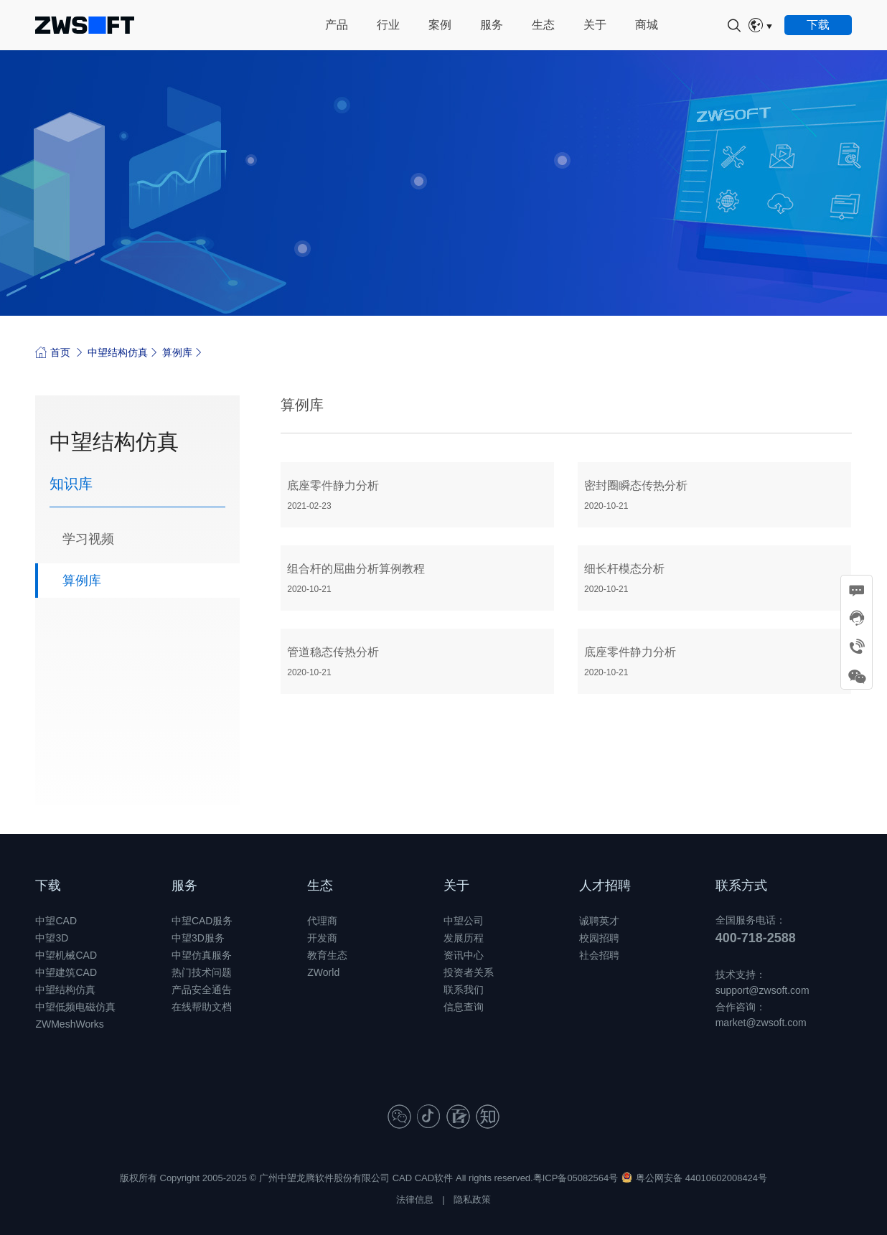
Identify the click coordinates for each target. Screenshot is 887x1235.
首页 (52, 352)
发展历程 (464, 938)
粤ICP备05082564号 (576, 1178)
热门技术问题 (202, 972)
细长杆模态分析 (714, 578)
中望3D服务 (198, 938)
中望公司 (464, 920)
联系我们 (464, 989)
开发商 (322, 938)
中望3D (51, 938)
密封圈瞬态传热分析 (714, 495)
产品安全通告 (202, 989)
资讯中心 (464, 955)
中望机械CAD (66, 955)
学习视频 (88, 539)
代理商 (322, 920)
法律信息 (414, 1199)
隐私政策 (472, 1199)
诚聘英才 (599, 920)
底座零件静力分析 (417, 495)
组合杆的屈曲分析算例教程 (417, 578)
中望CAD (56, 920)
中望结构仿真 (118, 352)
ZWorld (323, 972)
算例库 (177, 352)
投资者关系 (469, 972)
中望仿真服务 (202, 955)
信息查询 (464, 1007)
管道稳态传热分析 (417, 661)
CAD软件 (434, 1178)
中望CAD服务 (202, 920)
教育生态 (327, 955)
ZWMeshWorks (69, 1024)
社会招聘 (599, 955)
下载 (48, 885)
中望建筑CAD (66, 972)
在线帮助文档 (202, 1007)
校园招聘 (599, 938)
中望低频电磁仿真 (75, 1007)
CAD (402, 1178)
